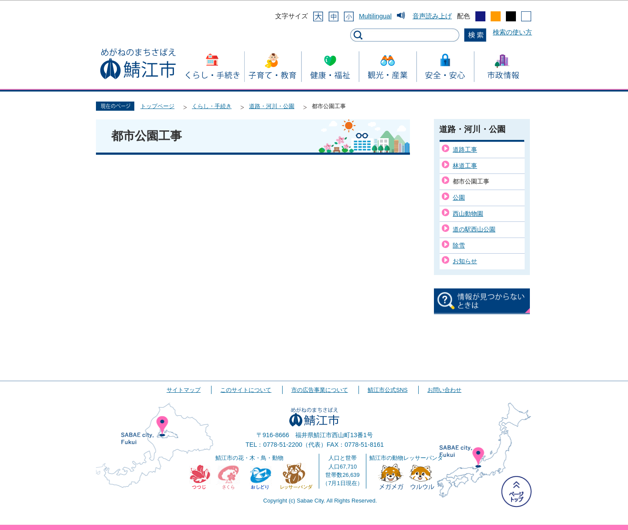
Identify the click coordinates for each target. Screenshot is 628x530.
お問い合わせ (444, 390)
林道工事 (465, 165)
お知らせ (465, 261)
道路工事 (465, 149)
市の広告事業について (319, 390)
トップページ (157, 106)
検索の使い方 (512, 32)
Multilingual (375, 16)
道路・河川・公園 (271, 106)
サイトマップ (184, 390)
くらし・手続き (212, 106)
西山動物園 (468, 213)
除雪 (459, 245)
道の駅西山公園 (474, 229)
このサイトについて (245, 390)
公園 (459, 197)
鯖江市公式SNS (387, 390)
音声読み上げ (432, 16)
